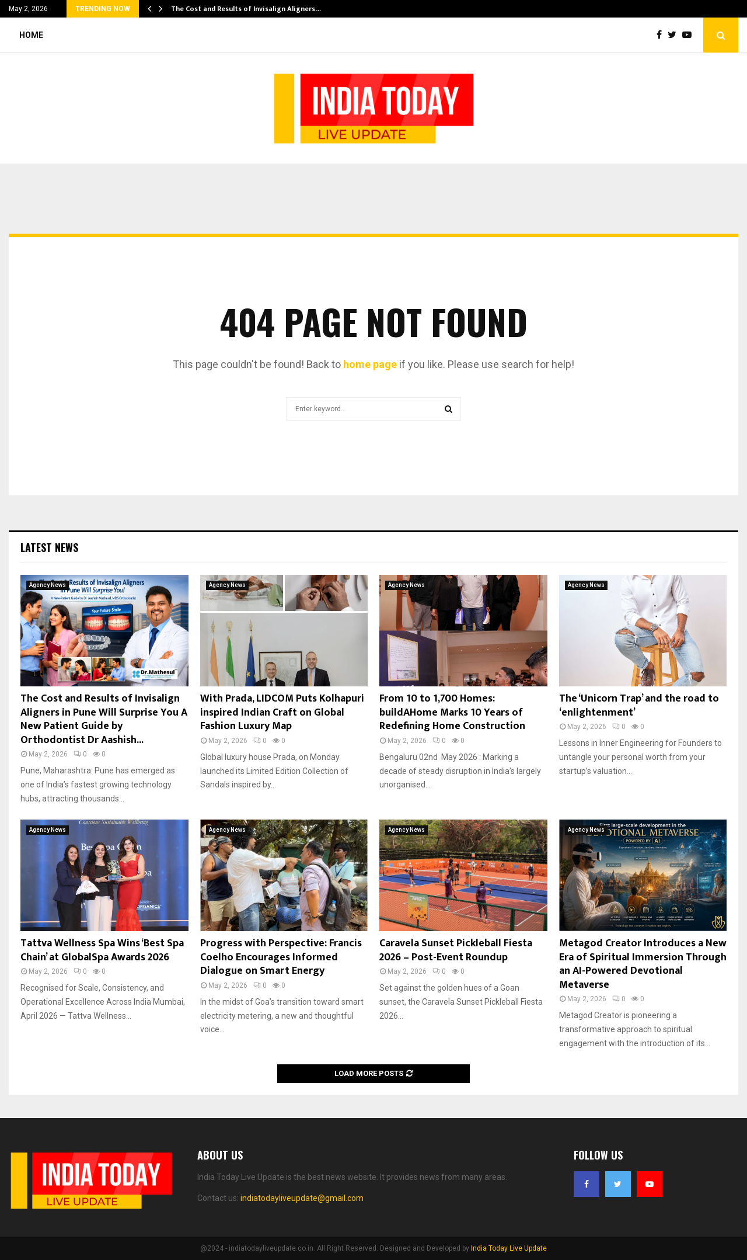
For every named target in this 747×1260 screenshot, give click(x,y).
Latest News (49, 547)
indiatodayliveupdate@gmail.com (302, 1198)
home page (370, 364)
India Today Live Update (509, 1248)
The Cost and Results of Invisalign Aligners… (246, 9)
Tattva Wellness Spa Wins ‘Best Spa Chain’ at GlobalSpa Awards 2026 (102, 950)
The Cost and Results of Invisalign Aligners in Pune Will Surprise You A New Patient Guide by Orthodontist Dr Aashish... (103, 719)
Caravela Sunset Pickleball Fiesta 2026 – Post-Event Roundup (455, 950)
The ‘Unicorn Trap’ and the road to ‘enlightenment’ (639, 705)
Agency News (47, 585)
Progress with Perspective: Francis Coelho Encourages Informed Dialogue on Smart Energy (281, 957)
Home (31, 35)
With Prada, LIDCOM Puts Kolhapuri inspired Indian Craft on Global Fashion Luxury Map (282, 712)
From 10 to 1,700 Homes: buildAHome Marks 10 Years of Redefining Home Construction (452, 712)
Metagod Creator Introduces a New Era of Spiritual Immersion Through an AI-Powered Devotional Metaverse (643, 964)
